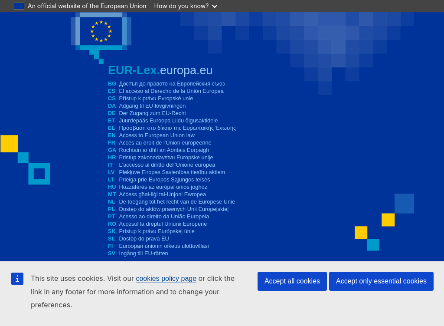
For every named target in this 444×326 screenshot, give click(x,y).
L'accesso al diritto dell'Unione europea (167, 164)
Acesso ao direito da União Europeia (164, 216)
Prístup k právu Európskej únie (157, 231)
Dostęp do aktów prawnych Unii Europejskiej (174, 209)
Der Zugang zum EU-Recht (152, 113)
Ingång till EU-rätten (143, 253)
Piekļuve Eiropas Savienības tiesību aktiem (172, 172)
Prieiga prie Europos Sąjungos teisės (164, 179)
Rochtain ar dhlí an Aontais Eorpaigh (164, 150)
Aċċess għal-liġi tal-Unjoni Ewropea (162, 194)
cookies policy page (166, 278)
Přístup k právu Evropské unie (156, 98)
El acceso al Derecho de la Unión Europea (171, 91)
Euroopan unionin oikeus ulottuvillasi (164, 246)
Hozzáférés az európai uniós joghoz (163, 187)
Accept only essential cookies (381, 281)
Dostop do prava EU (144, 238)
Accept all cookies (292, 281)
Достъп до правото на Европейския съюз (172, 83)
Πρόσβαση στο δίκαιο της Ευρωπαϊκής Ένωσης (177, 128)
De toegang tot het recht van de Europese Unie (177, 201)
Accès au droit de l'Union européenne (165, 142)
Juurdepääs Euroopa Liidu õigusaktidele (168, 120)
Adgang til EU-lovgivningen (152, 105)
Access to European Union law (157, 135)
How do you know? (186, 6)
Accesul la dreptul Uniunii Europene (163, 224)
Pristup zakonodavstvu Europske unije (166, 157)
